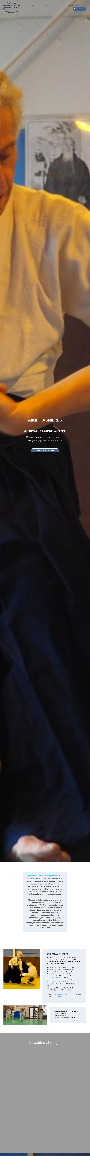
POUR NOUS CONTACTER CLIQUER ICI (45, 450)
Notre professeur (62, 6)
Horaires (36, 6)
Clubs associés (81, 6)
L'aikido (71, 6)
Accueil (29, 6)
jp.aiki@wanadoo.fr (57, 984)
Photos (62, 9)
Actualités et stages (47, 6)
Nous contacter (79, 9)
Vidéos (68, 9)
